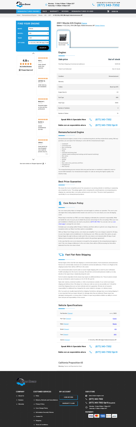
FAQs (36, 396)
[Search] (43, 48)
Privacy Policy (38, 404)
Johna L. (40, 142)
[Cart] (108, 11)
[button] (33, 53)
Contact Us (37, 416)
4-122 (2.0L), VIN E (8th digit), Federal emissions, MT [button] (39, 42)
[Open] (68, 44)
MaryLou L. (41, 101)
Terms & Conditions (40, 425)
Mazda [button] (31, 28)
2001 (115, 334)
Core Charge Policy (40, 408)
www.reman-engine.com (96, 395)
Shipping (37, 420)
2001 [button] (30, 38)
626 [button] (30, 33)
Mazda (115, 324)
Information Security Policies (43, 412)
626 (115, 329)
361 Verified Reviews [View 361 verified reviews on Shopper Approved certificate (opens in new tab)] (26, 66)
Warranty (20, 404)
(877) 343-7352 (95, 222)
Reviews (19, 400)
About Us (20, 396)
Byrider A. (41, 122)
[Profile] (115, 11)
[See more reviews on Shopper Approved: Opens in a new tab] (31, 163)
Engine (115, 318)
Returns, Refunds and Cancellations (45, 400)
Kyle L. (40, 60)
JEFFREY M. (41, 81)
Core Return (68, 397)
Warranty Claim (68, 403)
